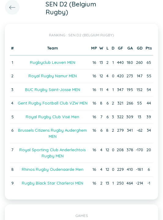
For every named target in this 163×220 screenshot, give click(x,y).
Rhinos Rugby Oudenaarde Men (52, 169)
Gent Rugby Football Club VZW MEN (52, 103)
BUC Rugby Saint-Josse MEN (52, 89)
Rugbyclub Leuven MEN (52, 62)
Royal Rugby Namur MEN (52, 75)
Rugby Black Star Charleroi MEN (52, 183)
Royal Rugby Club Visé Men (52, 116)
